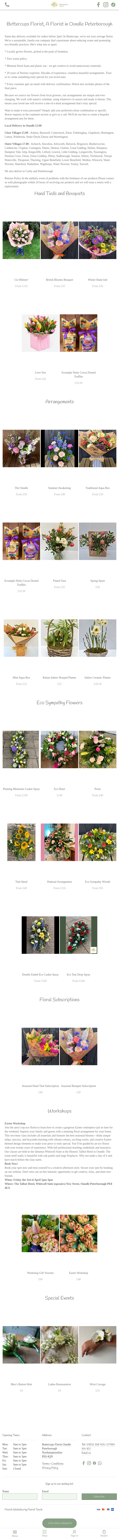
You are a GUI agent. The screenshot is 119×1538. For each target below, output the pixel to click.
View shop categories (60, 1523)
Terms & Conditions (53, 1464)
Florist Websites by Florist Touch (23, 1510)
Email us (86, 1453)
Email (45, 1491)
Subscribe (99, 1496)
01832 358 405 (96, 1444)
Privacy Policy (50, 1468)
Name (5, 1491)
